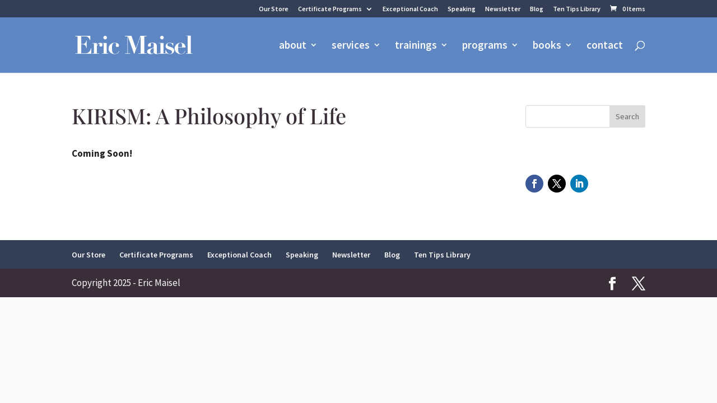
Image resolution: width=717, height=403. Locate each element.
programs (485, 46)
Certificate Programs (330, 9)
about (292, 46)
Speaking (462, 9)
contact (604, 46)
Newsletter (502, 9)
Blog (536, 9)
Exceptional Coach (410, 9)
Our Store (273, 9)
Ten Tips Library (576, 9)
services (351, 46)
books (547, 46)
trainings (416, 46)
